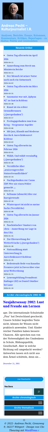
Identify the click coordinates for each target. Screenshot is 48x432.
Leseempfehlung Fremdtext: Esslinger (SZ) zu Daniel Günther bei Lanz (21, 281)
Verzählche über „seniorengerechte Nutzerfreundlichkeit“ (16, 170)
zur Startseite (24, 379)
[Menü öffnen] (24, 420)
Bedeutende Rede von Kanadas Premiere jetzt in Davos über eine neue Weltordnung (22, 267)
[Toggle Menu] (40, 402)
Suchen (8, 386)
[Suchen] (39, 391)
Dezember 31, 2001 (11, 363)
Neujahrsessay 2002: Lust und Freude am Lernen (23, 304)
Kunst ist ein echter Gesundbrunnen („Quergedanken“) (16, 110)
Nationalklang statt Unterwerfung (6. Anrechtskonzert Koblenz (17, 253)
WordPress (32, 430)
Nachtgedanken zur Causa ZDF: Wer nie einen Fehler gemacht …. (19, 184)
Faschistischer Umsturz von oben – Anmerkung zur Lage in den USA (20, 228)
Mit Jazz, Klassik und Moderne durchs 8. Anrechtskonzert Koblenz (21, 135)
